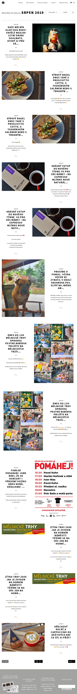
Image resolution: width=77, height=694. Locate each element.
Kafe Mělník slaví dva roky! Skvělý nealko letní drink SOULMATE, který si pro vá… (16, 35)
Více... (16, 64)
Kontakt (53, 2)
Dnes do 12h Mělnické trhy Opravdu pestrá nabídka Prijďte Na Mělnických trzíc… (61, 411)
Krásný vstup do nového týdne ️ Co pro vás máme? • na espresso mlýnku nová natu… (16, 220)
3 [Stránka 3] (42, 661)
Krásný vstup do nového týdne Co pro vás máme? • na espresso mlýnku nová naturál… (61, 174)
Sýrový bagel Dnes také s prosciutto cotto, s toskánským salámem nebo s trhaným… (16, 126)
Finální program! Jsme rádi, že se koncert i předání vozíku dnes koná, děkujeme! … (16, 478)
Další (70, 661)
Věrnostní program (43, 2)
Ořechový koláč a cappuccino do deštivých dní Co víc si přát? (61, 632)
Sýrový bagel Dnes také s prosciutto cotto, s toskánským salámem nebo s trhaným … (61, 83)
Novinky (20, 2)
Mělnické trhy (61, 427)
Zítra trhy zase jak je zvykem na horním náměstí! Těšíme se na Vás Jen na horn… (16, 585)
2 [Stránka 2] (39, 661)
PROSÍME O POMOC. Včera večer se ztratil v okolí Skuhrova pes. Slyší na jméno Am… (61, 280)
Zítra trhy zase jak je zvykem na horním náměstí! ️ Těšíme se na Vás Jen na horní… (61, 535)
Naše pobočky (30, 2)
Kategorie (52, 12)
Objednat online (63, 2)
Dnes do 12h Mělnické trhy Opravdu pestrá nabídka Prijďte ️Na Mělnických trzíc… (16, 343)
